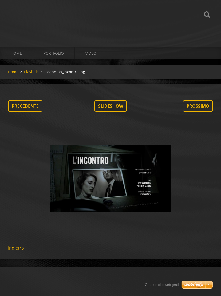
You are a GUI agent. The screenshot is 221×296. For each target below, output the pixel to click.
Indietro (16, 248)
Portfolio (54, 53)
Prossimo (198, 106)
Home (16, 53)
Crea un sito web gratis (162, 285)
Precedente (25, 106)
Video (90, 53)
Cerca (207, 15)
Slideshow (110, 106)
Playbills (31, 71)
